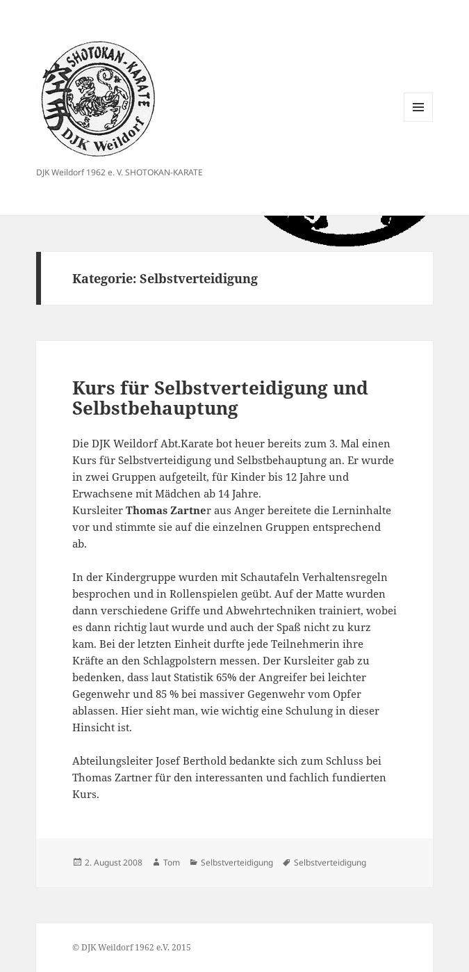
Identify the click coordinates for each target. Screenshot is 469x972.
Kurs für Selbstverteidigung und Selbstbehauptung (220, 398)
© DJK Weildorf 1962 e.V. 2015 (131, 947)
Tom (171, 862)
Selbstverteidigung (237, 862)
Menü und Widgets (418, 121)
